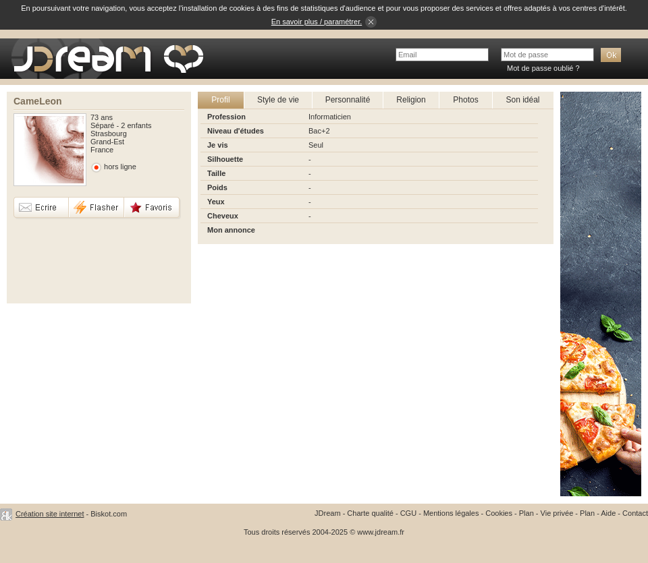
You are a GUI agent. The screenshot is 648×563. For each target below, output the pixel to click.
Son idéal (522, 100)
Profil (220, 100)
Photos (465, 100)
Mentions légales (451, 513)
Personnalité (348, 100)
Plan (526, 513)
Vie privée (557, 513)
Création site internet (50, 514)
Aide (608, 513)
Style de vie (278, 100)
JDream (328, 513)
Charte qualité (370, 513)
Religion (410, 100)
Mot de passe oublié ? (543, 68)
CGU (408, 513)
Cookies (498, 513)
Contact (635, 513)
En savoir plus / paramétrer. (316, 22)
